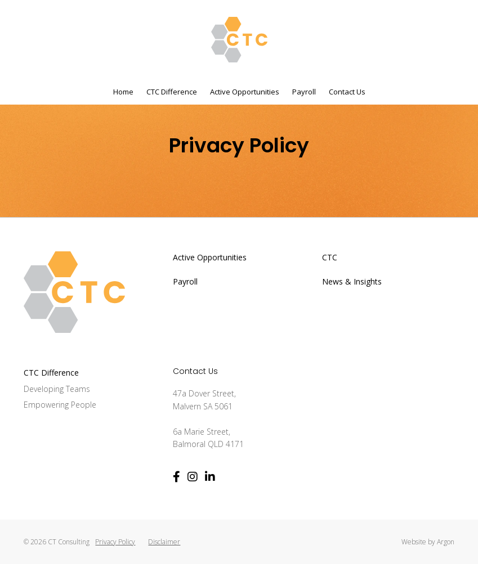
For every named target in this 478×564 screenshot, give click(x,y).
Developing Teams (57, 388)
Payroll (304, 92)
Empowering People (60, 404)
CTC (329, 257)
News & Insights (352, 281)
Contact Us (347, 92)
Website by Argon (427, 542)
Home (123, 92)
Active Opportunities (244, 92)
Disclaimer (164, 542)
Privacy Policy (115, 542)
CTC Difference (171, 92)
